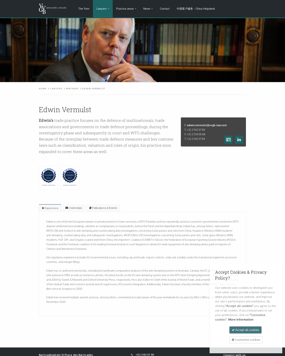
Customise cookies (246, 339)
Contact (165, 8)
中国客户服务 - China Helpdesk (196, 8)
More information (240, 319)
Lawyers (101, 8)
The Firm (83, 8)
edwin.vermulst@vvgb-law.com (207, 125)
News (146, 8)
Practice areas (125, 8)
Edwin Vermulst (93, 88)
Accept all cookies (245, 330)
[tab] (50, 208)
